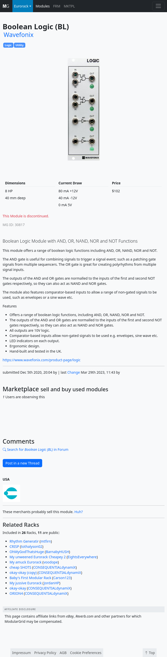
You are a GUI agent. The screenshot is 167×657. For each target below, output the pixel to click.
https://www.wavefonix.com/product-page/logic (42, 360)
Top (149, 652)
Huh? (78, 511)
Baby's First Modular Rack (30, 577)
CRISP (14, 546)
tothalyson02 (31, 546)
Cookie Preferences (85, 652)
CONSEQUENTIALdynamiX (54, 567)
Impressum (21, 652)
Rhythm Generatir (24, 541)
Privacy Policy (45, 652)
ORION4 (16, 593)
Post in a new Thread (22, 463)
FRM (56, 6)
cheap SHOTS (20, 567)
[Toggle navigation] (158, 6)
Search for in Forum (35, 449)
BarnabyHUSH (57, 551)
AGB (63, 652)
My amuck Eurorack (26, 562)
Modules (43, 6)
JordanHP (51, 583)
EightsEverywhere (82, 557)
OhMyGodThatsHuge (27, 551)
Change (73, 372)
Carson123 (62, 577)
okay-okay (18, 588)
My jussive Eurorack (26, 583)
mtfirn (46, 541)
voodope (50, 562)
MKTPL (69, 6)
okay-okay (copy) (23, 572)
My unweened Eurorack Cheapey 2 (38, 557)
